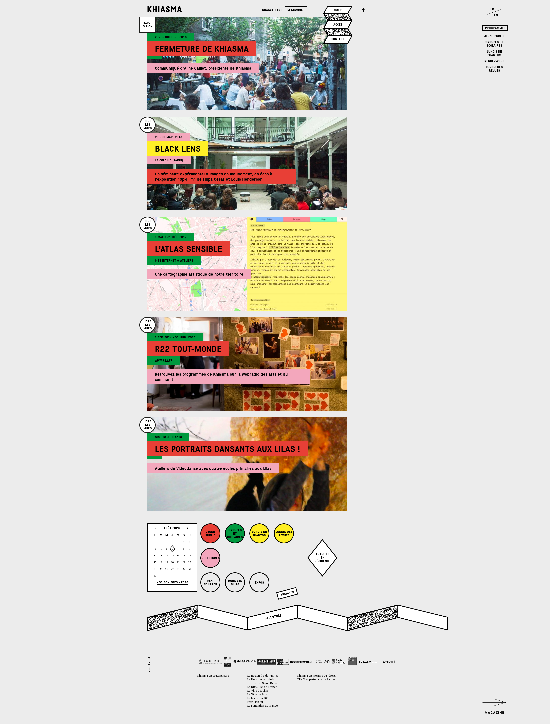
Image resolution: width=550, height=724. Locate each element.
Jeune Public (494, 36)
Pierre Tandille (149, 664)
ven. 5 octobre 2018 (171, 37)
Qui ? (338, 10)
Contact (338, 39)
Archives (287, 593)
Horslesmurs (148, 124)
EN (496, 15)
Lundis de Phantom (494, 53)
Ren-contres (210, 582)
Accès (338, 25)
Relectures (211, 558)
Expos (259, 583)
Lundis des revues (494, 69)
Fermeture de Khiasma (202, 49)
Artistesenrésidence (322, 557)
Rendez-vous (494, 61)
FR (492, 9)
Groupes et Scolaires (494, 44)
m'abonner (296, 10)
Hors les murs (235, 582)
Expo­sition (147, 24)
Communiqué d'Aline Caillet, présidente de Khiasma (203, 68)
